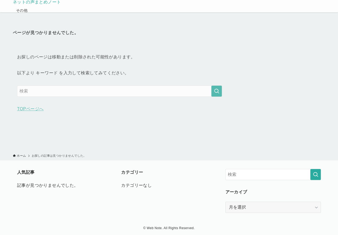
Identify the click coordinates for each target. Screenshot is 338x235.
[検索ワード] (119, 91)
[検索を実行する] (216, 91)
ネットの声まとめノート (37, 2)
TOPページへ (30, 109)
